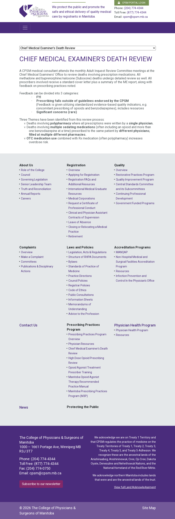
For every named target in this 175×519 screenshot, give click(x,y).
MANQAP (122, 252)
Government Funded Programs (135, 203)
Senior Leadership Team (36, 184)
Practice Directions (80, 275)
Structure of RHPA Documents (87, 257)
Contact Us (28, 325)
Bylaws (72, 261)
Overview (74, 170)
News (23, 407)
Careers (26, 198)
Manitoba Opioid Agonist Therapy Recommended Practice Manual (83, 381)
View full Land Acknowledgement (135, 487)
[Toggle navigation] (25, 28)
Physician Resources (81, 343)
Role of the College (32, 170)
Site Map (149, 508)
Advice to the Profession (83, 313)
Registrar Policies (79, 285)
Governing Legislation (34, 179)
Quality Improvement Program (135, 179)
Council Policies (78, 280)
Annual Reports (30, 193)
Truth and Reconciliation (36, 189)
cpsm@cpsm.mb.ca (135, 16)
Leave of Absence (79, 222)
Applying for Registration (83, 174)
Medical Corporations (81, 198)
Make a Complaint (32, 257)
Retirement (75, 236)
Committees (29, 261)
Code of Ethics (77, 290)
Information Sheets (80, 299)
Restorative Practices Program (135, 174)
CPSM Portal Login (131, 2)
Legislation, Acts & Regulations (87, 252)
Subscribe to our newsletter (41, 484)
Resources (122, 271)
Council (25, 174)
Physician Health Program (135, 325)
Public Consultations (81, 294)
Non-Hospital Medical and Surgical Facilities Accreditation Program (135, 261)
